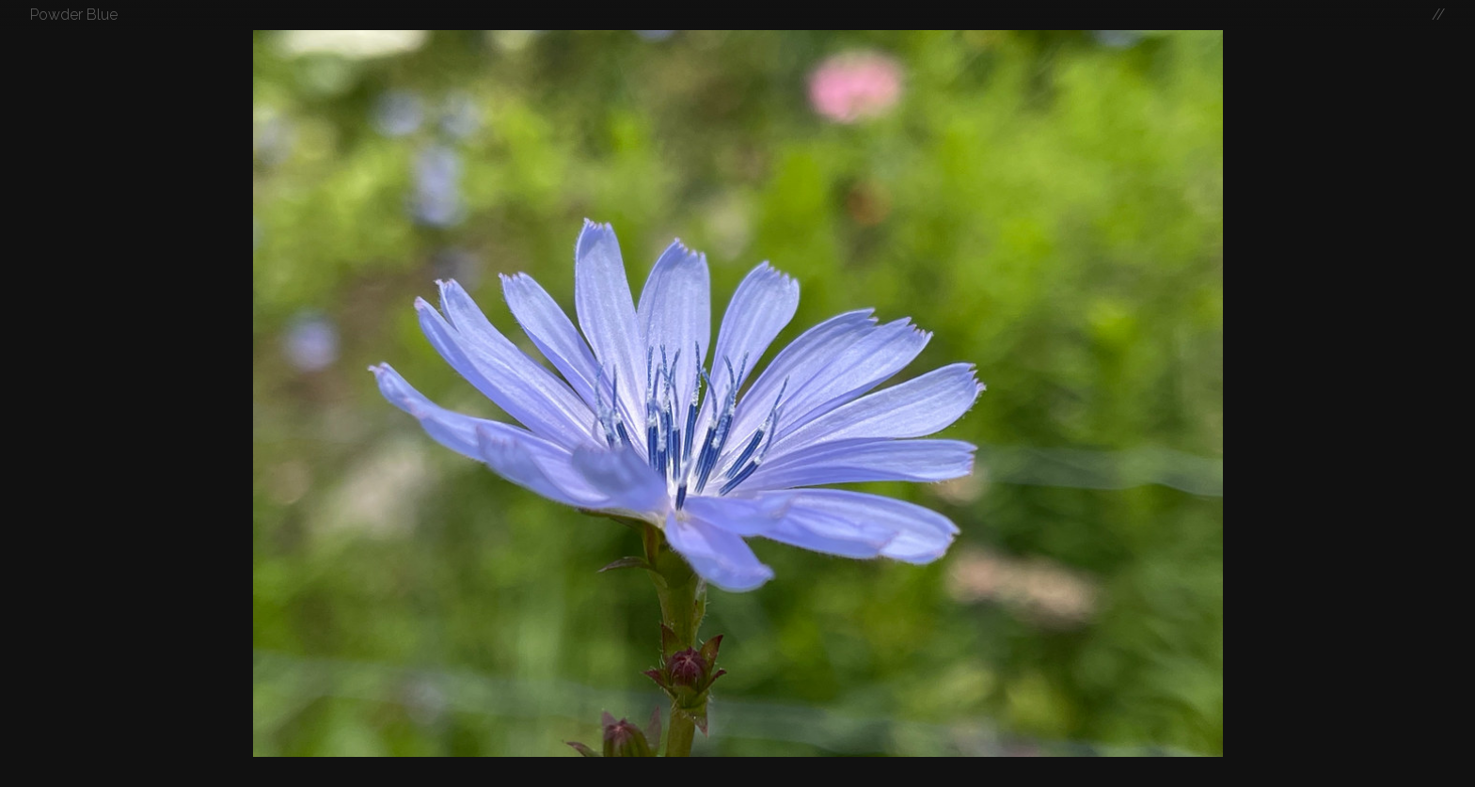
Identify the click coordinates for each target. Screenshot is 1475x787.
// (1438, 15)
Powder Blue (74, 15)
